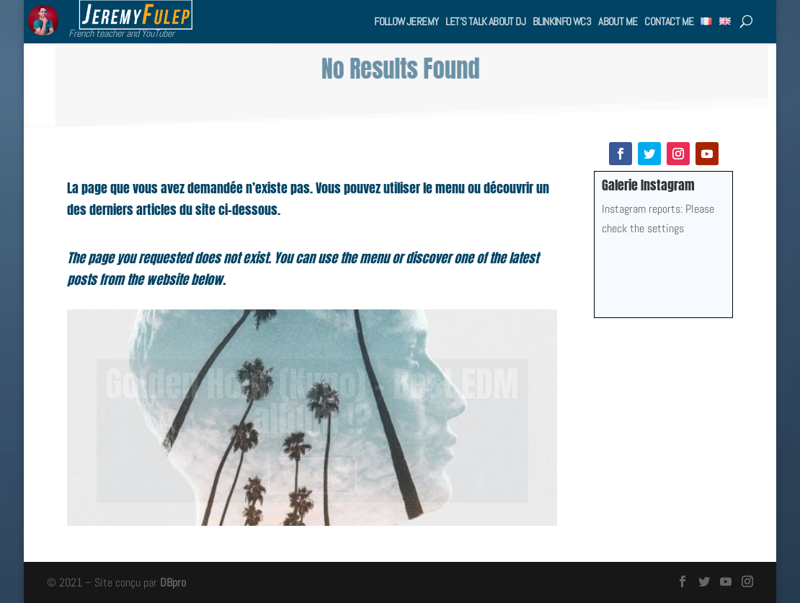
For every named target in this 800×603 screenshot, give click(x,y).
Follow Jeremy (406, 21)
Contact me (668, 21)
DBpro (173, 582)
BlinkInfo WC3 (562, 21)
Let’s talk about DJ (485, 21)
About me (617, 21)
